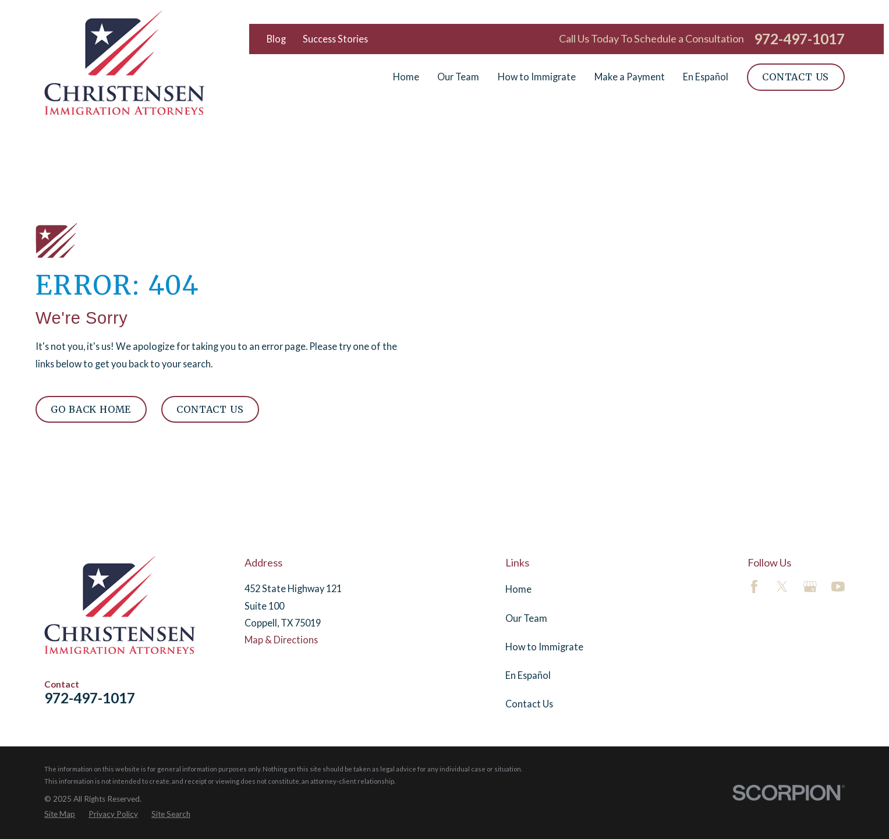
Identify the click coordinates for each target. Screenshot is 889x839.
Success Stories (335, 38)
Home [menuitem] (406, 76)
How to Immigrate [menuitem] (537, 76)
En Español (528, 675)
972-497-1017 (799, 39)
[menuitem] (59, 814)
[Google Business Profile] (810, 586)
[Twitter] (782, 586)
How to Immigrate (544, 646)
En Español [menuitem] (705, 76)
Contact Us (795, 77)
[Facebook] (754, 586)
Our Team (526, 618)
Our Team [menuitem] (458, 76)
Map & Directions (281, 639)
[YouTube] (838, 586)
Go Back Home (91, 409)
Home (518, 588)
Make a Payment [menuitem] (629, 76)
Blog (276, 38)
